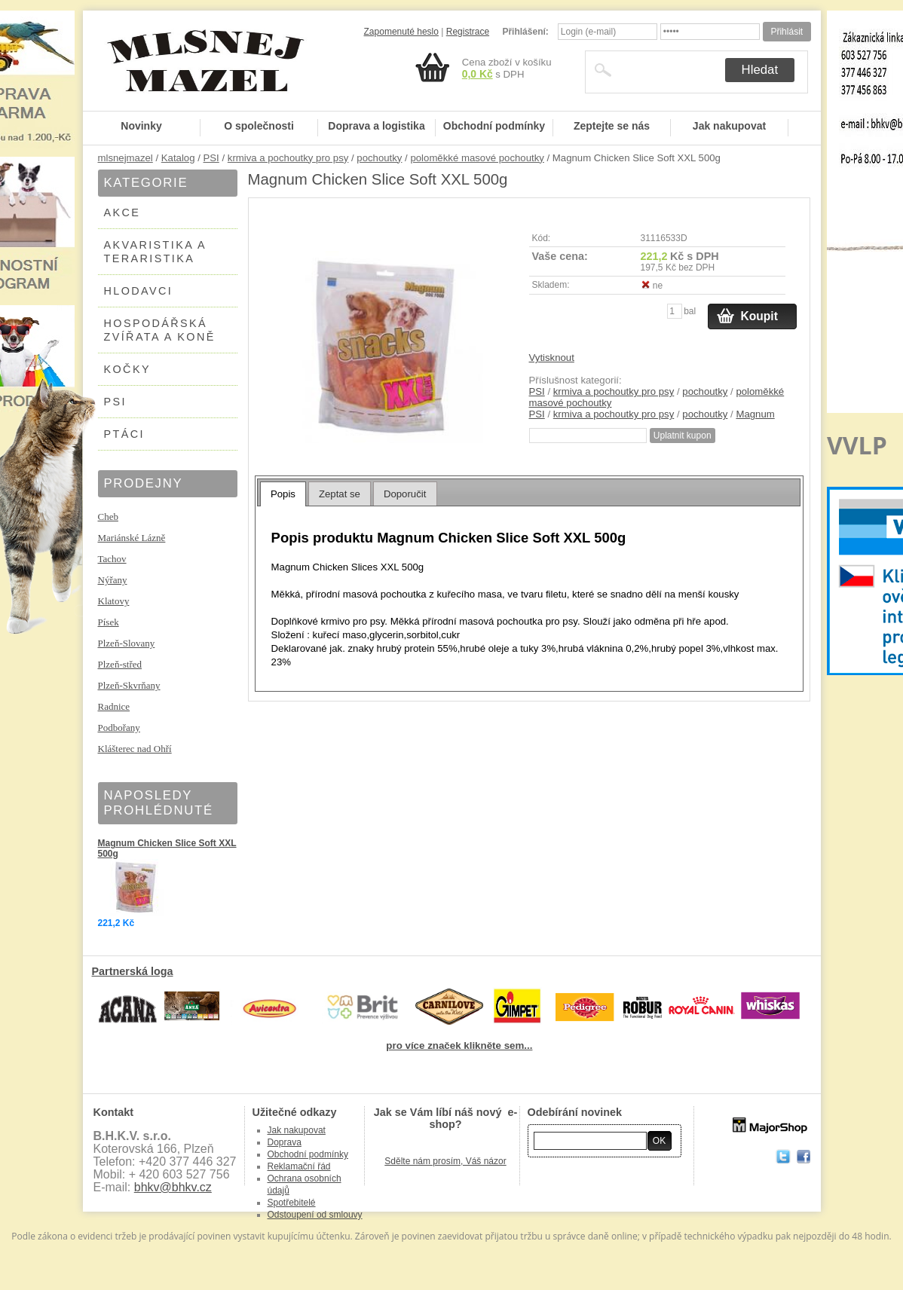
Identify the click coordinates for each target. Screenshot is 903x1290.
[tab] (283, 493)
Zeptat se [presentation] (339, 494)
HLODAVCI (138, 291)
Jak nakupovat (729, 126)
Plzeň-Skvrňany (129, 685)
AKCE (122, 212)
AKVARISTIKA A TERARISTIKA (155, 251)
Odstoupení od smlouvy (315, 1214)
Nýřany (112, 579)
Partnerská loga (132, 971)
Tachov (112, 558)
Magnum (755, 414)
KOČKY (127, 369)
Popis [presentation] (283, 494)
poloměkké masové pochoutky (476, 158)
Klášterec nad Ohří (135, 748)
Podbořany (119, 727)
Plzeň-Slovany (126, 643)
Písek (108, 622)
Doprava (285, 1142)
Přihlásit (786, 31)
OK (659, 1141)
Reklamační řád (299, 1166)
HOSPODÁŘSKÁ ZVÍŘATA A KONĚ (160, 330)
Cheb (108, 516)
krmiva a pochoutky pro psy (288, 158)
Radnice (114, 706)
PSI (211, 158)
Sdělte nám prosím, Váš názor (445, 1161)
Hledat (760, 70)
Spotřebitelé (292, 1202)
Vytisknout (551, 357)
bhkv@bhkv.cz (173, 1187)
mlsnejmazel (125, 158)
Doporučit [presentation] (405, 494)
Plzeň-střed (120, 664)
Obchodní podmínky (494, 126)
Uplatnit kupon (683, 435)
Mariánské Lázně (132, 537)
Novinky (141, 126)
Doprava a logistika (376, 126)
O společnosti (259, 126)
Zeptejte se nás (612, 126)
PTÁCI (124, 434)
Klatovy (114, 601)
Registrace (467, 31)
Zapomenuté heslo (401, 31)
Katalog (178, 158)
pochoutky (379, 158)
